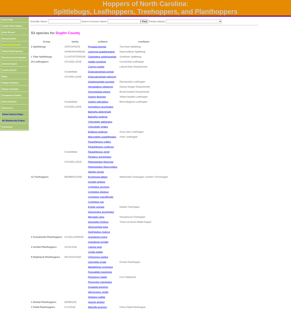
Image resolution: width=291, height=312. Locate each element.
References (7, 108)
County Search (9, 70)
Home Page (7, 20)
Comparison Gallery (12, 95)
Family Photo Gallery (12, 26)
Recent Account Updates (14, 57)
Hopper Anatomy (10, 83)
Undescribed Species (12, 51)
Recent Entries (9, 38)
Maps (4, 76)
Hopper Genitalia (10, 89)
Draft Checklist (9, 102)
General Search (9, 64)
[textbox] (64, 21)
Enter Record (8, 32)
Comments (7, 127)
